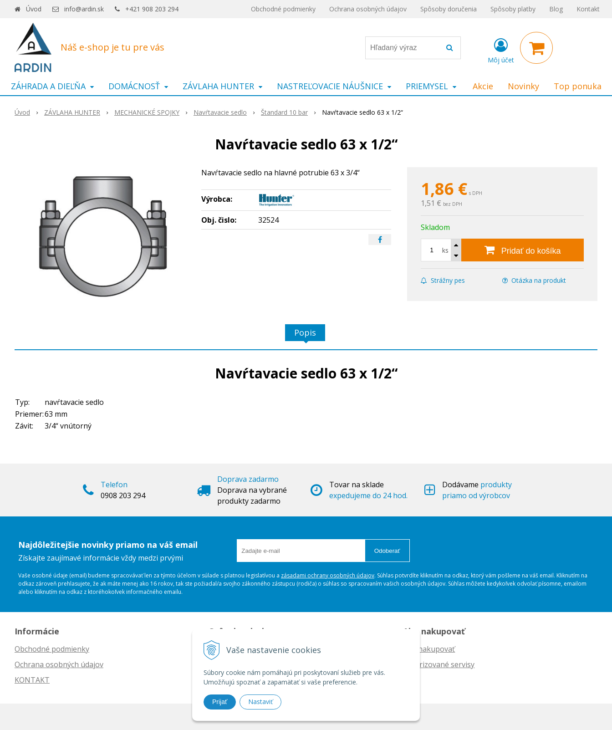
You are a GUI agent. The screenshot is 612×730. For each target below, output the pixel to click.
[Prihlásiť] (501, 50)
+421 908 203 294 (151, 9)
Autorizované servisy (438, 664)
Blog (556, 9)
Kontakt (588, 9)
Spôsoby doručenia (448, 9)
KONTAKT (32, 680)
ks (445, 250)
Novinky (523, 86)
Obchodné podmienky (283, 9)
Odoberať (387, 550)
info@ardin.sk (84, 9)
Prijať (219, 701)
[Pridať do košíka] (522, 250)
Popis (305, 332)
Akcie (483, 86)
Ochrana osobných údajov (368, 9)
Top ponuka (578, 86)
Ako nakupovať (429, 649)
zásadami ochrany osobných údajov (327, 575)
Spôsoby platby (513, 9)
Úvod (33, 9)
